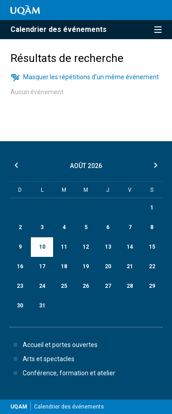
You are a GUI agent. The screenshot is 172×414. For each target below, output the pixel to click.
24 (42, 286)
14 (130, 247)
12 (86, 247)
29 (152, 286)
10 (42, 247)
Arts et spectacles (42, 359)
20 (108, 266)
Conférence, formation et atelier (62, 373)
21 (130, 266)
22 (152, 266)
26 (86, 286)
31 (42, 305)
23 (20, 286)
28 (130, 286)
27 (108, 286)
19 (86, 266)
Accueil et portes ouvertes (54, 344)
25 (64, 286)
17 (42, 266)
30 (20, 305)
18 (64, 266)
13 (108, 247)
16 (20, 266)
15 (152, 247)
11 (64, 247)
